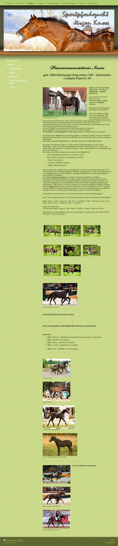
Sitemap (20, 540)
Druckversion (10, 540)
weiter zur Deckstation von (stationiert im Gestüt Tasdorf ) (69, 326)
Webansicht (110, 542)
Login (112, 540)
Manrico (51, 186)
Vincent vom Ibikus (59, 177)
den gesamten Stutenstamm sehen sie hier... (59, 314)
